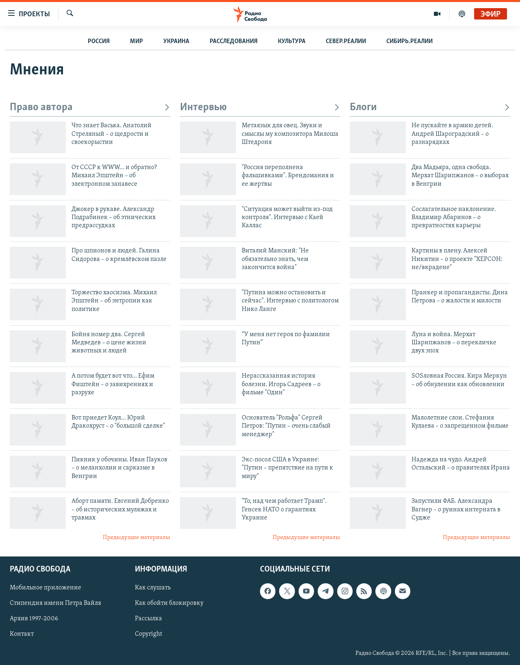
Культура (292, 41)
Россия (99, 41)
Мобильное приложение (45, 588)
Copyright (148, 634)
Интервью (260, 107)
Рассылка (148, 618)
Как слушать (153, 588)
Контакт (22, 634)
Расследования (234, 41)
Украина (176, 41)
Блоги (430, 107)
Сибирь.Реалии (409, 41)
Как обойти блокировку (169, 603)
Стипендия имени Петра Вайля (55, 603)
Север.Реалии (346, 41)
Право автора (90, 107)
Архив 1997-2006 (34, 618)
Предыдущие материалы (136, 538)
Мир (136, 41)
